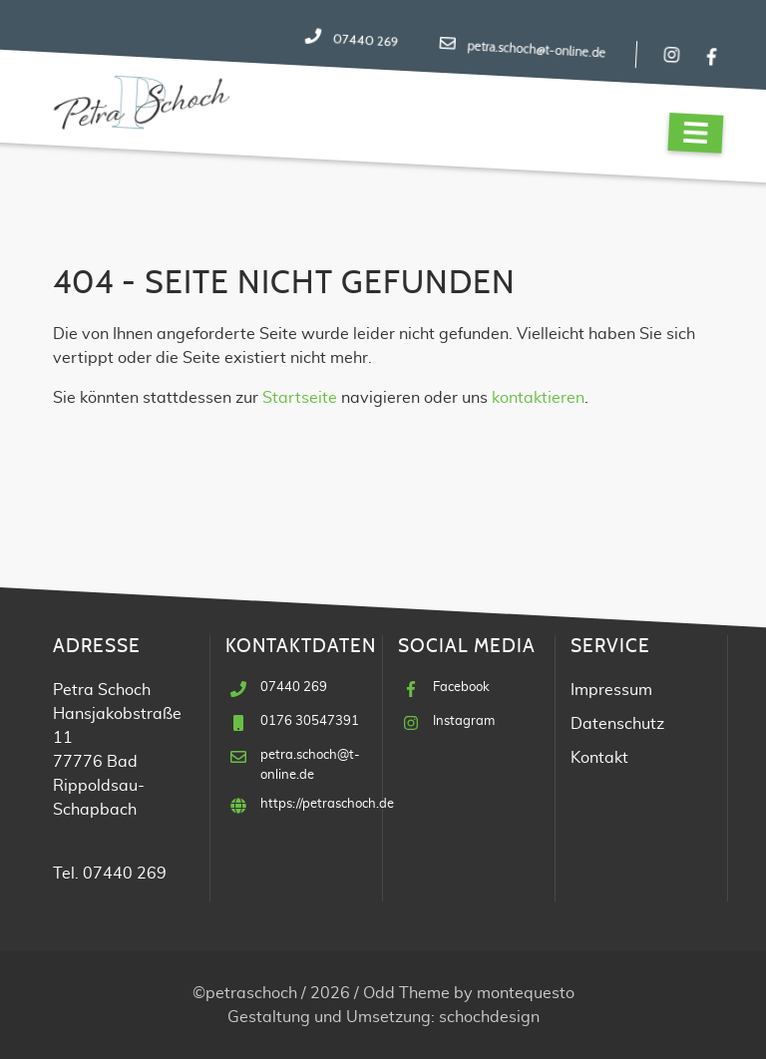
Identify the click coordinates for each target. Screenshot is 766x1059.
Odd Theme (406, 993)
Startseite (299, 398)
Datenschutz (617, 724)
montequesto (525, 993)
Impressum (611, 690)
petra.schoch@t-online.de (536, 50)
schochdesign (489, 1017)
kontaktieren (538, 398)
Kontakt (599, 758)
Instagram (464, 721)
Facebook (461, 687)
